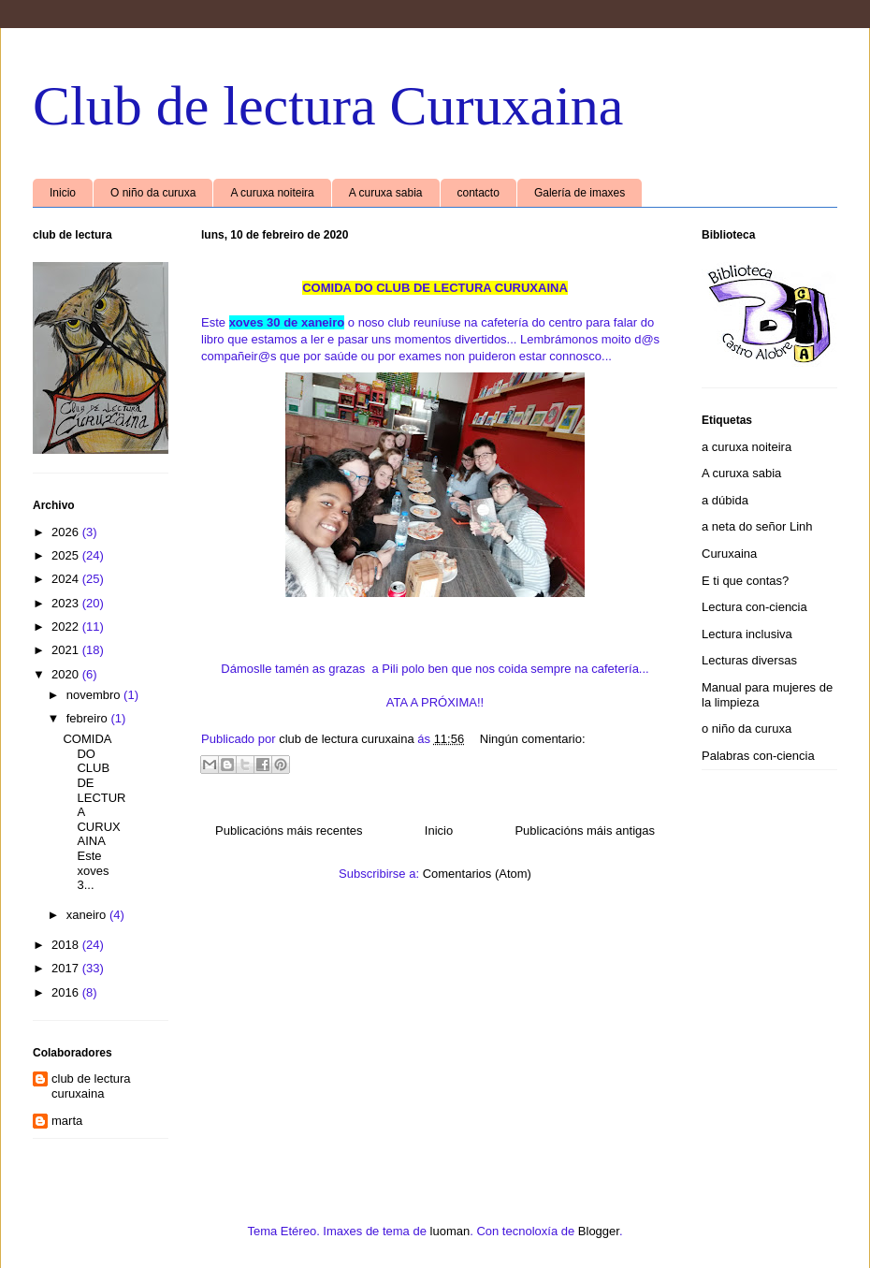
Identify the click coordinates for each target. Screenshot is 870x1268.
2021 (66, 650)
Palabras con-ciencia (758, 756)
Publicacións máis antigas (585, 830)
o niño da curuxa (746, 728)
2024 (66, 579)
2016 (66, 992)
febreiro (88, 718)
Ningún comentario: (533, 739)
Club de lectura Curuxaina (328, 106)
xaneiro (87, 915)
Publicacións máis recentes (289, 830)
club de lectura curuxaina (91, 1085)
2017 (66, 968)
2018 (66, 945)
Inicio (63, 192)
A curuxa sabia (386, 192)
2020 (66, 674)
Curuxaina (729, 554)
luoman (450, 1231)
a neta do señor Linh (757, 526)
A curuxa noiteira (271, 192)
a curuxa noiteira (746, 447)
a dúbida (725, 500)
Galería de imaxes (579, 192)
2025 (66, 555)
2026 (66, 532)
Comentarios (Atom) (477, 874)
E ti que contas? (745, 581)
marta (66, 1121)
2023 (66, 603)
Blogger (598, 1231)
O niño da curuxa (153, 192)
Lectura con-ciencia (754, 607)
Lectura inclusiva (747, 634)
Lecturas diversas (749, 660)
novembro (94, 695)
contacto (478, 192)
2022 (66, 626)
